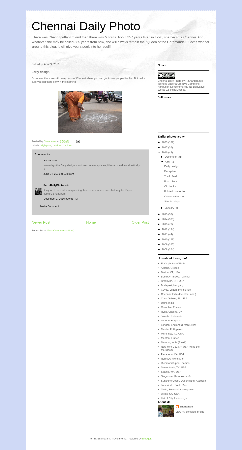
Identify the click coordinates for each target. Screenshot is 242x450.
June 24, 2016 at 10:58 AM (59, 173)
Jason (47, 160)
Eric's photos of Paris (173, 263)
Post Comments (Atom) (60, 230)
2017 (165, 147)
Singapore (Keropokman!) (176, 376)
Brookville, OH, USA (172, 280)
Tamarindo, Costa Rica (174, 385)
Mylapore (46, 145)
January (170, 207)
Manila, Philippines (171, 329)
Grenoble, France (171, 307)
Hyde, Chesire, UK (171, 311)
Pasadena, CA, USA (172, 354)
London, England (170, 320)
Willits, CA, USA (170, 393)
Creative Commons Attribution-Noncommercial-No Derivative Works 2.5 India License (181, 86)
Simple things (172, 201)
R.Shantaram (193, 80)
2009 (165, 244)
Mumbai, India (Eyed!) (173, 342)
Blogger (146, 438)
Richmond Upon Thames (175, 363)
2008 (165, 249)
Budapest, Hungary (172, 285)
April (168, 161)
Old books (170, 186)
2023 (165, 142)
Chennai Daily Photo (86, 26)
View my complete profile (190, 411)
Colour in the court (174, 196)
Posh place (170, 181)
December (171, 156)
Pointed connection (175, 191)
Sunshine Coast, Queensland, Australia (183, 380)
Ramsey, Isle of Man (172, 358)
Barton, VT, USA (170, 272)
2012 (165, 229)
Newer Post (41, 222)
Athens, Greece (170, 267)
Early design (171, 166)
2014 (165, 219)
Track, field (170, 176)
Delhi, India (167, 302)
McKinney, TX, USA (172, 333)
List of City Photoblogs (174, 398)
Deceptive (170, 171)
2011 (165, 234)
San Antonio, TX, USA (173, 367)
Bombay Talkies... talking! (175, 276)
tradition (67, 145)
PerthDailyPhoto (54, 185)
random (57, 145)
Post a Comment (49, 206)
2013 (165, 224)
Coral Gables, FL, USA (174, 298)
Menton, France (170, 338)
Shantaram (186, 406)
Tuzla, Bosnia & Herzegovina (177, 389)
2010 (165, 239)
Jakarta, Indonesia (171, 316)
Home (91, 222)
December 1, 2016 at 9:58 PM (61, 198)
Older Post (140, 222)
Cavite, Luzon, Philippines (176, 289)
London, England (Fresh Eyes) (178, 324)
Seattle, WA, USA (171, 371)
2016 (165, 152)
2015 (165, 214)
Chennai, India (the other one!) (178, 294)
